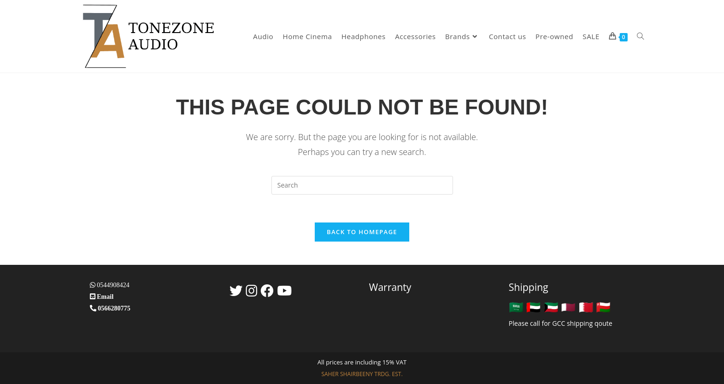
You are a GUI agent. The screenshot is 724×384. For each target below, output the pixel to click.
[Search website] (640, 36)
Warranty (390, 287)
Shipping (528, 287)
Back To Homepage (362, 232)
